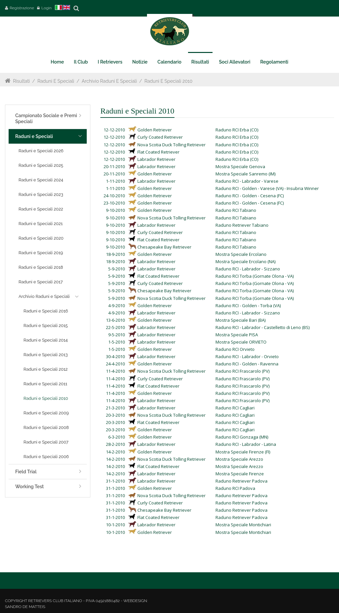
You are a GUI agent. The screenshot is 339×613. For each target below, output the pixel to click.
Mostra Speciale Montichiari (243, 525)
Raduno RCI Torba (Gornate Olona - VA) (255, 276)
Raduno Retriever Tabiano (242, 225)
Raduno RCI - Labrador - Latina (246, 444)
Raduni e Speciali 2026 (41, 150)
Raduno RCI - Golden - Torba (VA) (248, 305)
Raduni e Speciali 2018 (41, 267)
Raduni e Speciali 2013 (46, 354)
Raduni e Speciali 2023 (41, 194)
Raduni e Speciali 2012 (46, 369)
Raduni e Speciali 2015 (46, 325)
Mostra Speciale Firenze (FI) (243, 452)
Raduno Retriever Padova (241, 481)
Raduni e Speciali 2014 (46, 340)
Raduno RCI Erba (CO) (237, 130)
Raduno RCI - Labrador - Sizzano (248, 269)
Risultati (21, 81)
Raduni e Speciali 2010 (168, 81)
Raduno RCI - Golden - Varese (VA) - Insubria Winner (267, 188)
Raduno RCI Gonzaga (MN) (242, 437)
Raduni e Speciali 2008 (46, 427)
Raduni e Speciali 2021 (41, 223)
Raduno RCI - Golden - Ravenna (247, 364)
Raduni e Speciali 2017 (41, 281)
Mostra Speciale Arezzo (239, 459)
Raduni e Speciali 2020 (41, 238)
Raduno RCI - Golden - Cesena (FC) (250, 196)
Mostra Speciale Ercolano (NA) (245, 261)
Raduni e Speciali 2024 (41, 179)
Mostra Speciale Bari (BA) (241, 320)
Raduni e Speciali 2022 (41, 209)
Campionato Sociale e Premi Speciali (46, 118)
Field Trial (25, 471)
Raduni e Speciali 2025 (41, 165)
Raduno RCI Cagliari (235, 408)
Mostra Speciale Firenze (240, 474)
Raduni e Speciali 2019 (41, 252)
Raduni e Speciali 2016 (46, 310)
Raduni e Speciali (55, 81)
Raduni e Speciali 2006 (46, 456)
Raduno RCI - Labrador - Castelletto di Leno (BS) (263, 327)
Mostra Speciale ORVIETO (241, 342)
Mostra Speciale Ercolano (241, 254)
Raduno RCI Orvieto (235, 349)
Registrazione (22, 8)
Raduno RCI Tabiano (236, 210)
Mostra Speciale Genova (240, 166)
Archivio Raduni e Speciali (109, 81)
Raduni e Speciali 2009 (46, 412)
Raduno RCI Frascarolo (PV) (242, 371)
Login (46, 8)
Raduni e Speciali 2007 (46, 442)
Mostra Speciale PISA (237, 335)
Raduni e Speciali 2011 (45, 383)
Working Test (29, 486)
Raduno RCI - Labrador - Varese (247, 181)
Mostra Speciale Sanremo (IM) (245, 174)
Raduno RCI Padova (235, 488)
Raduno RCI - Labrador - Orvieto (247, 356)
